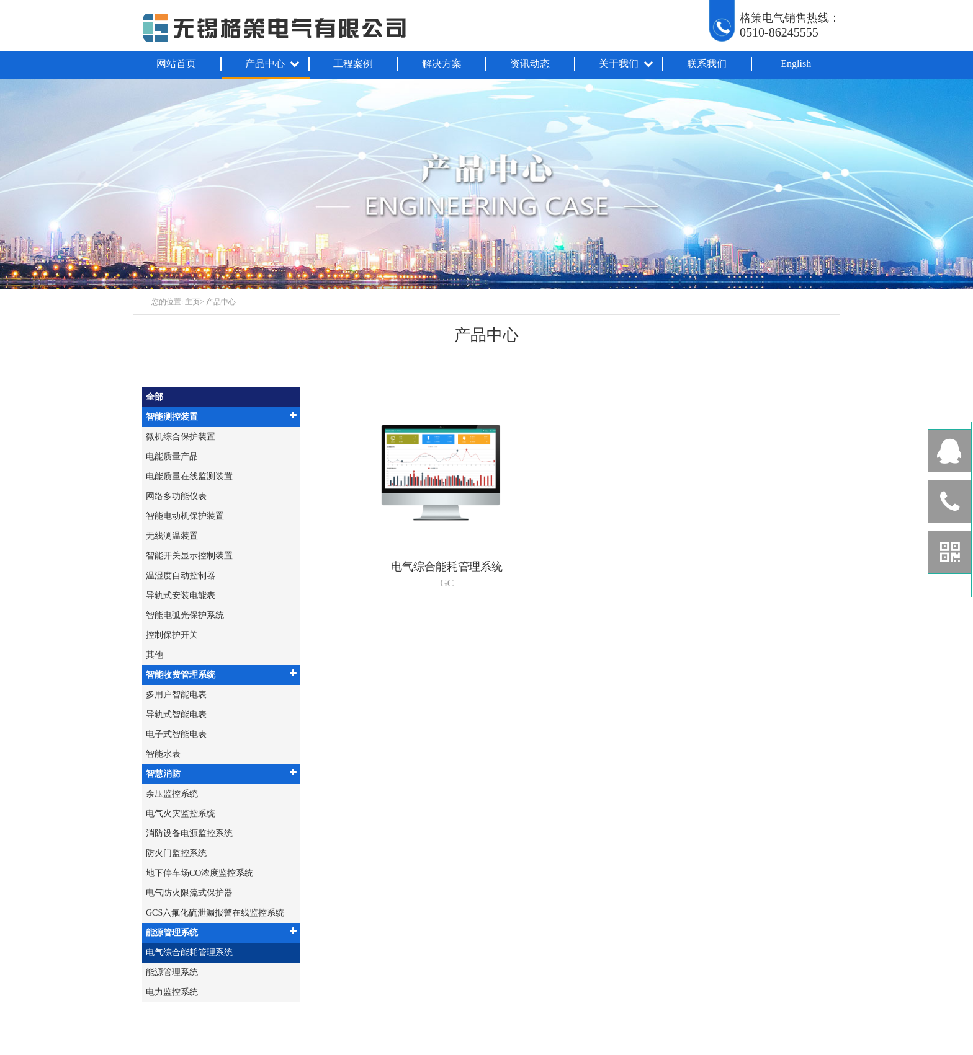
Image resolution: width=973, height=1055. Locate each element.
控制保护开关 (172, 635)
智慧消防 (221, 773)
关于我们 (627, 63)
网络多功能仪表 (176, 496)
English (796, 63)
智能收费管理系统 (221, 674)
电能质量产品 (172, 456)
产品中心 (273, 63)
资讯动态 (530, 63)
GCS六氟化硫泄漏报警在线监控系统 (215, 912)
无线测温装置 (172, 536)
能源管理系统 (221, 932)
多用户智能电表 (176, 694)
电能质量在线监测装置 (189, 476)
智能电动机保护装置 (185, 516)
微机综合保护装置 (180, 436)
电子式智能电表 (176, 734)
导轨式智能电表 (176, 714)
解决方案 (442, 63)
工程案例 (353, 63)
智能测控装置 (221, 416)
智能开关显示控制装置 (189, 555)
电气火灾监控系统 (180, 813)
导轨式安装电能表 (180, 595)
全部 (154, 397)
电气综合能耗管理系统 (189, 952)
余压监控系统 (172, 793)
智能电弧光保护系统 (185, 615)
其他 (154, 655)
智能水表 (163, 754)
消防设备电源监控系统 (189, 833)
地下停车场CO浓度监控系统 (199, 873)
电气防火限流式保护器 (189, 893)
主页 (192, 302)
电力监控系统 (172, 992)
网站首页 (176, 63)
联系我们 (707, 63)
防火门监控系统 (176, 853)
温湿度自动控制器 (180, 575)
